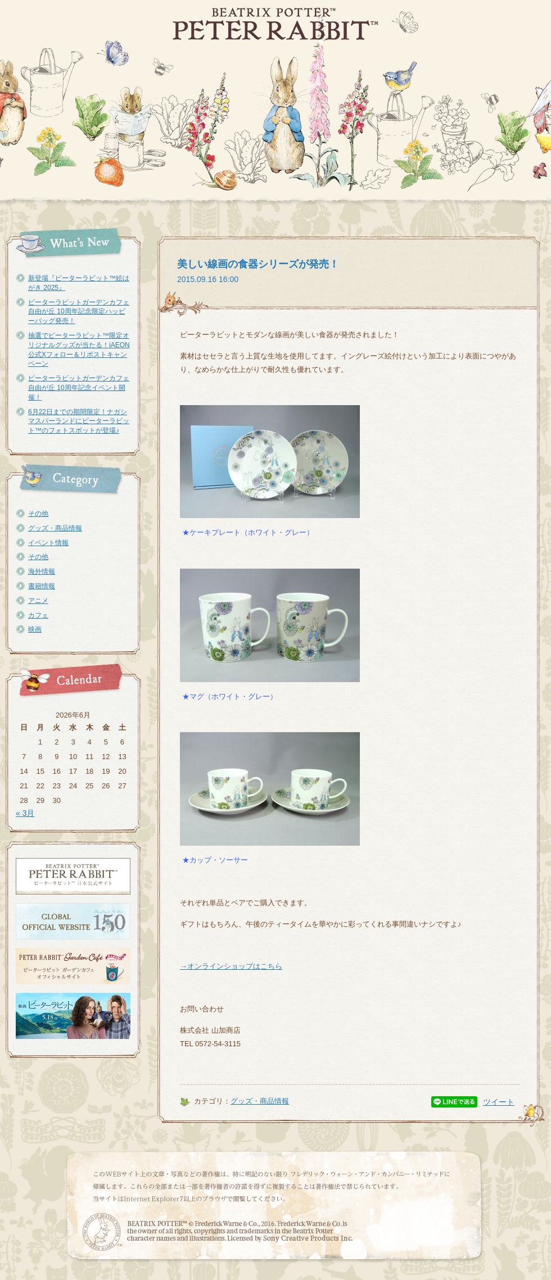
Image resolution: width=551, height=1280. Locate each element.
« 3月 (25, 813)
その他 (38, 514)
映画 (35, 629)
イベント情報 (48, 543)
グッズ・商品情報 (55, 528)
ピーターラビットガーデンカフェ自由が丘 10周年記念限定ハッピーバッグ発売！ (78, 311)
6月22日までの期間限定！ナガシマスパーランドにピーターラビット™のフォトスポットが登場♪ (78, 421)
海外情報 (41, 571)
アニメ (38, 601)
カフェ (38, 615)
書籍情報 (41, 586)
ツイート (498, 1101)
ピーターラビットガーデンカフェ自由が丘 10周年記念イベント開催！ (78, 387)
